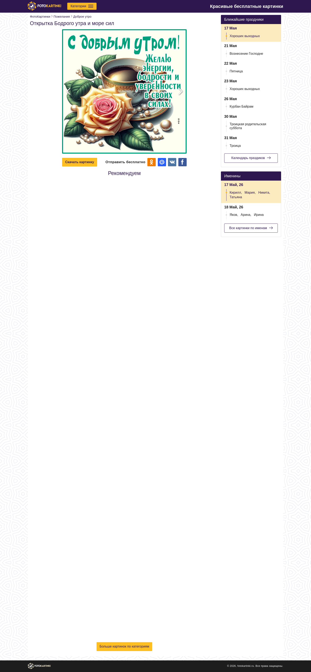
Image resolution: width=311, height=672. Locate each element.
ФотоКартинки (40, 16)
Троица (235, 145)
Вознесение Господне (246, 53)
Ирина (259, 214)
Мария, (250, 192)
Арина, (246, 214)
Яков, (234, 214)
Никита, (264, 192)
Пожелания (62, 16)
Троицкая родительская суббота (248, 126)
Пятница (236, 71)
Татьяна (236, 197)
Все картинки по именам (251, 228)
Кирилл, (236, 192)
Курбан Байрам (241, 106)
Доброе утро (82, 16)
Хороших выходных (245, 36)
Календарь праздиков (251, 158)
